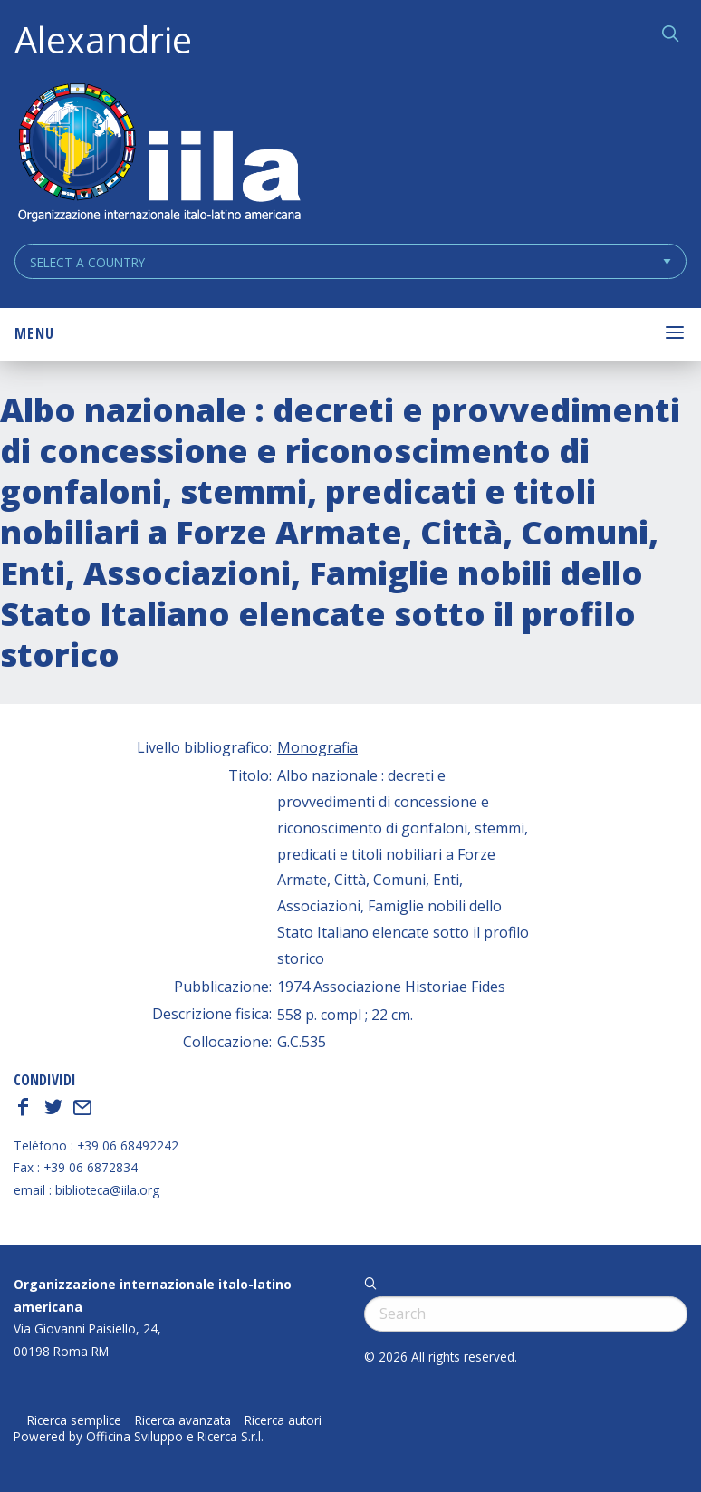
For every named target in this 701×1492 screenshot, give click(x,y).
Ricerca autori (283, 1420)
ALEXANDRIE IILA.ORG (158, 154)
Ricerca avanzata (183, 1420)
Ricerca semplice (74, 1420)
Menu (34, 333)
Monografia (317, 747)
